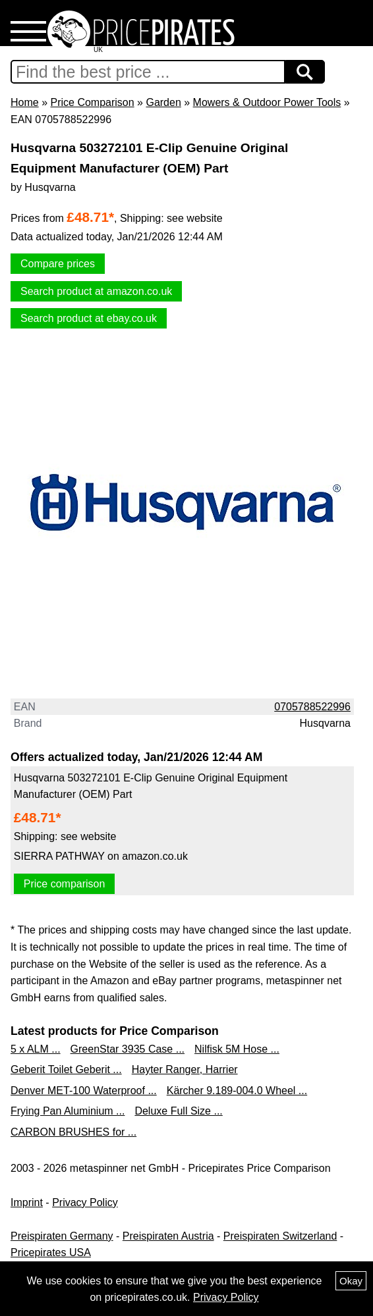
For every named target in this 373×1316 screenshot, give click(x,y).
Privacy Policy (85, 1202)
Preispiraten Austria (168, 1236)
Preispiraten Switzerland (280, 1236)
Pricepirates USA (51, 1252)
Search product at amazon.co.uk (96, 291)
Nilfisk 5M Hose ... (236, 1049)
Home (25, 102)
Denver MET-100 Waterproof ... (84, 1090)
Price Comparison (92, 102)
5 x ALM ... (36, 1049)
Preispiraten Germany (62, 1236)
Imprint (27, 1202)
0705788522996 (312, 706)
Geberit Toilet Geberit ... (66, 1069)
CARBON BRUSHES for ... (73, 1132)
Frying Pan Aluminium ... (68, 1111)
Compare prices (57, 263)
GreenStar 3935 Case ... (128, 1049)
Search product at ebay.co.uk (88, 318)
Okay (350, 1280)
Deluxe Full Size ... (178, 1111)
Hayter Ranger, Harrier (185, 1069)
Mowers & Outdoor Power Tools (267, 102)
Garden (163, 102)
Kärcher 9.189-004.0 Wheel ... (237, 1090)
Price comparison (64, 883)
